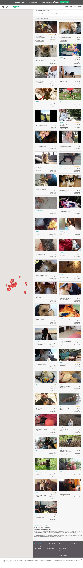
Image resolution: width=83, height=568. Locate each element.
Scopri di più (9, 561)
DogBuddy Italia (37, 525)
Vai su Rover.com (64, 2)
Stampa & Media (62, 548)
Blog (60, 550)
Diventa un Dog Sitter (38, 546)
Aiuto (71, 6)
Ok (41, 564)
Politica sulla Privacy (63, 555)
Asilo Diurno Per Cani (51, 543)
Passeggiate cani (47, 525)
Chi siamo (61, 543)
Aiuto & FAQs (74, 543)
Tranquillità (73, 546)
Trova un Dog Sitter (38, 543)
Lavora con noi (62, 546)
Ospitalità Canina (50, 546)
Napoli (42, 525)
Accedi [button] (74, 6)
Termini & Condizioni (63, 552)
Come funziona (37, 548)
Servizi (66, 6)
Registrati (80, 6)
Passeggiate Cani (50, 548)
